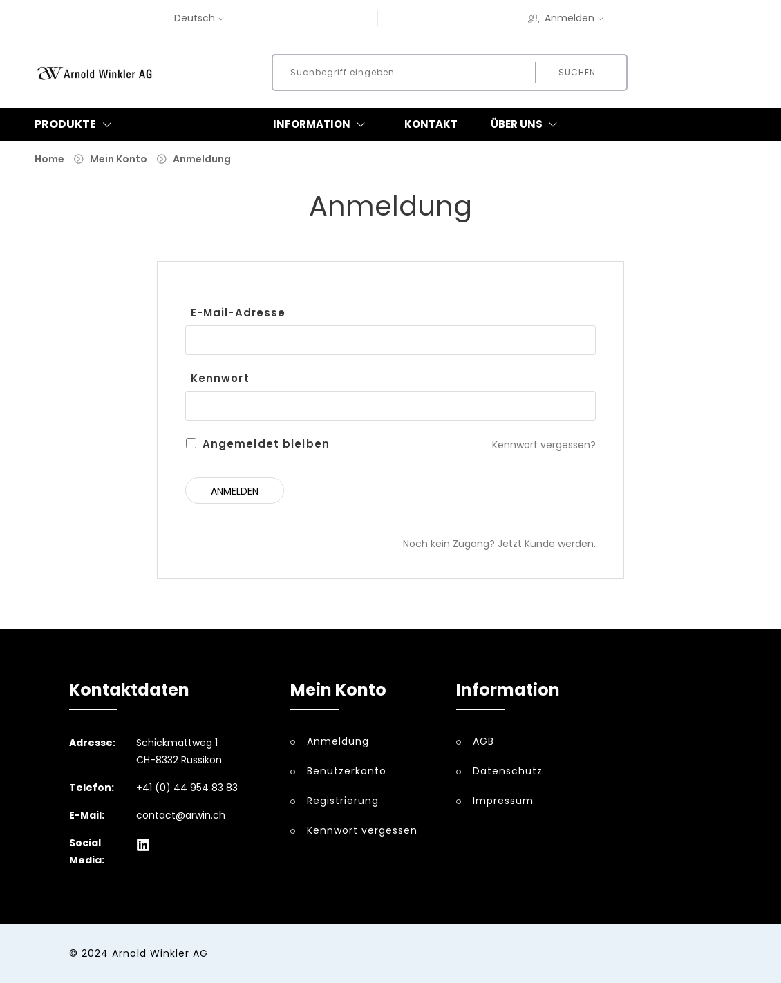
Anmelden (567, 18)
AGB (483, 741)
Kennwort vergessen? (544, 445)
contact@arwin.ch (180, 815)
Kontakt (431, 124)
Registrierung (343, 801)
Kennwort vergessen (362, 830)
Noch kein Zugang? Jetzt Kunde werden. (499, 544)
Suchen (577, 72)
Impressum (503, 801)
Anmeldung (202, 159)
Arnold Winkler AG (160, 953)
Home (49, 159)
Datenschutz (508, 771)
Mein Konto (118, 159)
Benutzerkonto (346, 771)
